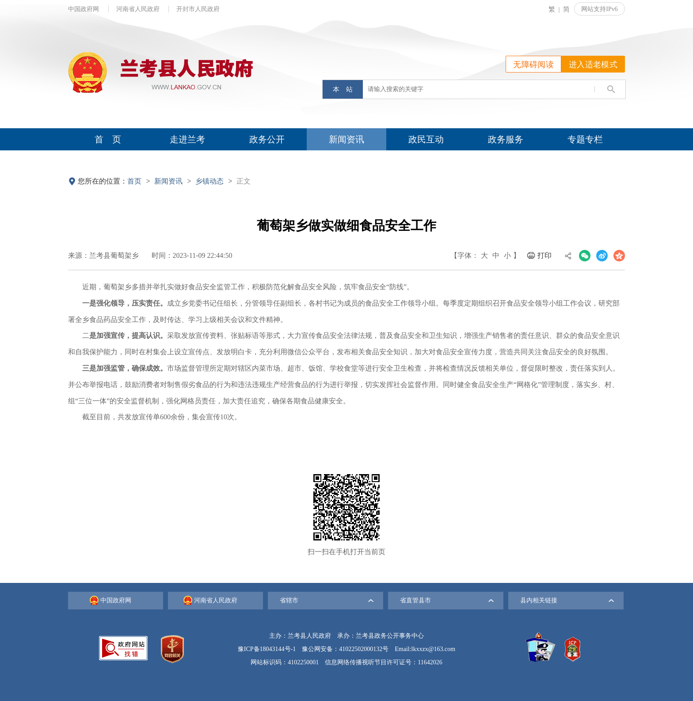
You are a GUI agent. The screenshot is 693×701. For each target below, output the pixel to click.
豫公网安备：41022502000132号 (345, 649)
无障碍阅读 (533, 64)
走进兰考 (187, 139)
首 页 (108, 139)
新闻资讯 (346, 139)
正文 (243, 181)
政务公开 (267, 139)
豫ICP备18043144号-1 (267, 649)
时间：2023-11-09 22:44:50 (192, 255)
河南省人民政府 (138, 9)
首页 (134, 181)
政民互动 (426, 139)
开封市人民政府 (198, 9)
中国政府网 (84, 9)
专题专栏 (585, 139)
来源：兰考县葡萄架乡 (103, 255)
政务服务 (505, 139)
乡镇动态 (209, 181)
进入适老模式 (593, 64)
